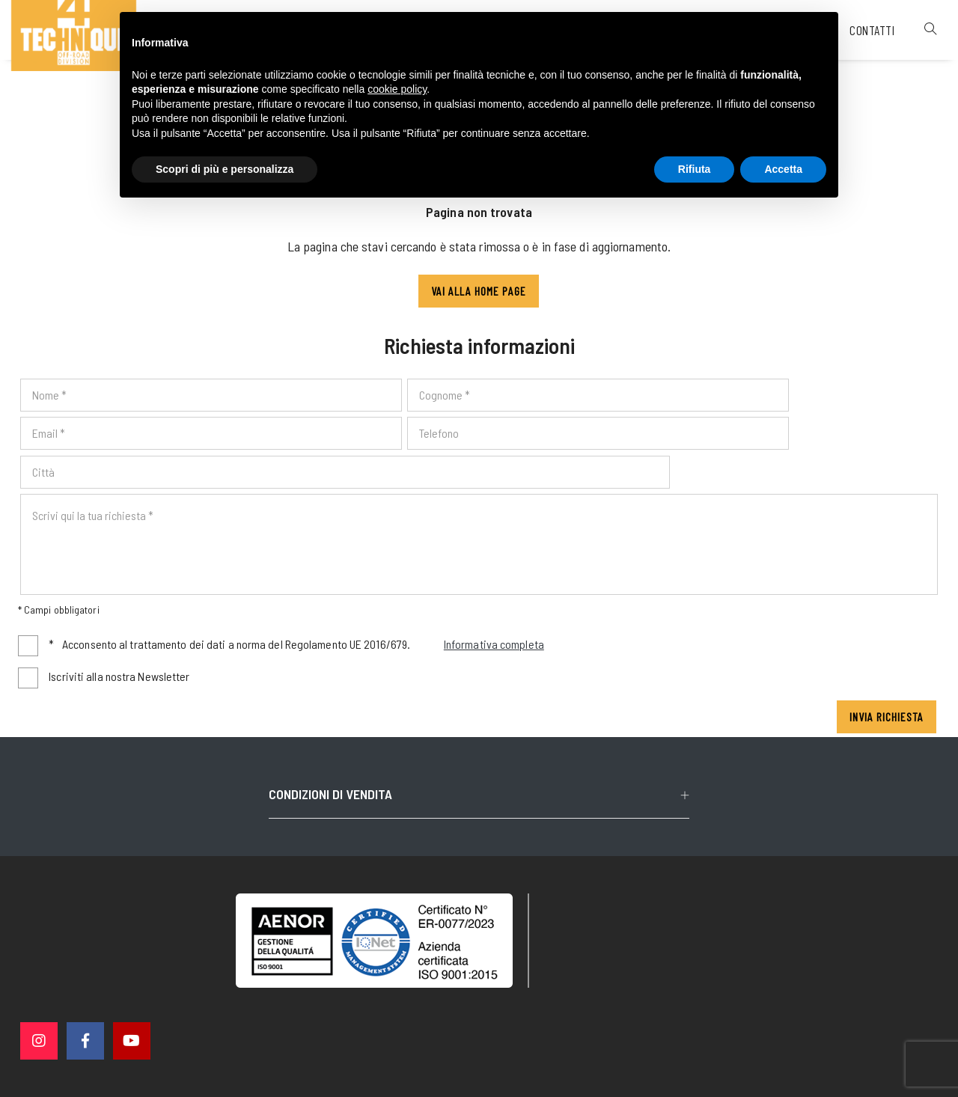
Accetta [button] (783, 170)
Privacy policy (573, 1011)
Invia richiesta (886, 688)
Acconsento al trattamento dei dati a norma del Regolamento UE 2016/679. (298, 617)
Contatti (853, 62)
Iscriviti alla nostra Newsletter (120, 648)
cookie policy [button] (397, 91)
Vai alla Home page (479, 297)
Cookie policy (652, 1011)
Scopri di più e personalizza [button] (224, 170)
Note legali (499, 1012)
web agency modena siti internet (479, 1070)
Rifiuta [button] (694, 170)
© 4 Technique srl (313, 1012)
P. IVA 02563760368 (414, 1012)
